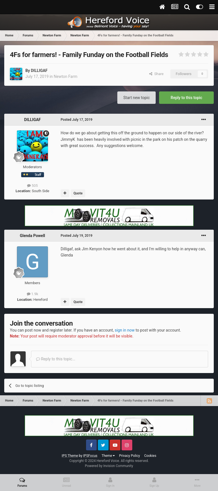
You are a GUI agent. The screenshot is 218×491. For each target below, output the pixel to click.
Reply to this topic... (55, 359)
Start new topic (136, 97)
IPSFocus (90, 456)
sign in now (125, 330)
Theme (108, 456)
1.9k (32, 294)
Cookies (150, 456)
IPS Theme (70, 456)
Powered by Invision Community (109, 466)
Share (156, 74)
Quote (77, 193)
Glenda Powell (32, 235)
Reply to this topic (186, 97)
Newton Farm (65, 76)
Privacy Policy (129, 456)
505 (32, 185)
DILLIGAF (39, 70)
